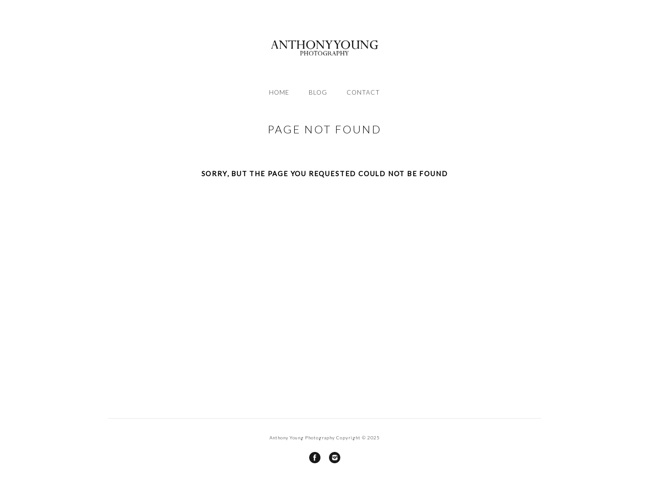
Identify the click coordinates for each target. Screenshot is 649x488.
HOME (279, 92)
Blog (318, 92)
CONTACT (363, 92)
